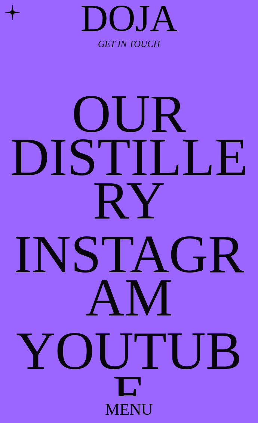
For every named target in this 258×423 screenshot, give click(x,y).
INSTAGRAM (129, 275)
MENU (129, 409)
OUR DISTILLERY (129, 157)
